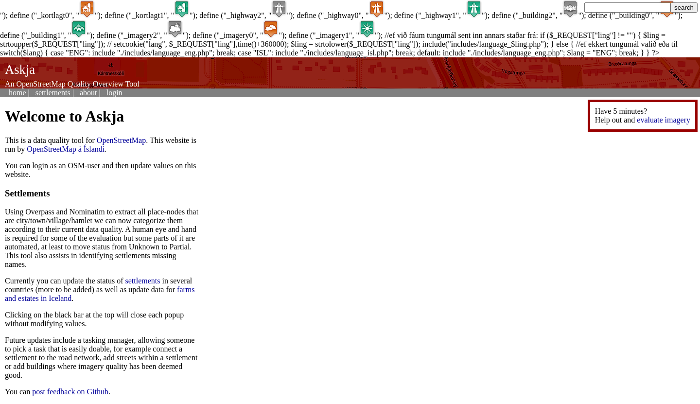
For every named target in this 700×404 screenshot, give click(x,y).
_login (112, 92)
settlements (142, 281)
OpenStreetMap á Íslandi (66, 149)
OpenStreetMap (121, 140)
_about (86, 92)
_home (15, 92)
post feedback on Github (70, 391)
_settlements (51, 92)
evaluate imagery (663, 120)
